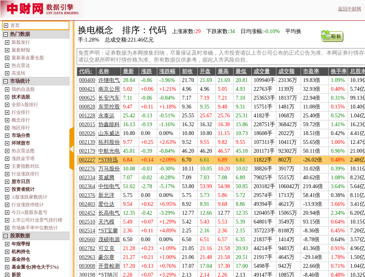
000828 (87, 107)
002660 (87, 239)
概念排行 (21, 120)
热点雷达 (21, 65)
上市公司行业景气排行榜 (37, 220)
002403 (87, 204)
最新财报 (21, 50)
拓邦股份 (109, 142)
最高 (223, 71)
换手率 (339, 71)
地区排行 (21, 127)
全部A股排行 (25, 104)
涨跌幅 (167, 71)
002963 (87, 257)
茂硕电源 (109, 239)
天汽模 (106, 222)
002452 (87, 213)
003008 (87, 266)
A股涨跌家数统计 (29, 197)
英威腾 (106, 177)
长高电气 (109, 213)
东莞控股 (109, 107)
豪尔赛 (106, 257)
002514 (87, 231)
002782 (87, 248)
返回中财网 (349, 9)
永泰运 (106, 115)
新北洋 (106, 195)
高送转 (18, 73)
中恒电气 (109, 186)
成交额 (286, 71)
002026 (87, 133)
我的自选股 (23, 89)
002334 (87, 177)
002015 (87, 124)
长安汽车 (109, 98)
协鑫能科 (109, 124)
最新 (128, 71)
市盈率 (311, 71)
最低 (240, 71)
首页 (15, 25)
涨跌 (146, 71)
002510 (87, 222)
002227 (87, 160)
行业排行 (21, 112)
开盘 (205, 71)
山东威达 (109, 133)
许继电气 (109, 80)
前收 (187, 71)
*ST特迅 (108, 160)
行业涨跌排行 (25, 174)
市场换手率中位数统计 (35, 227)
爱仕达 (106, 204)
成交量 (262, 71)
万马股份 (109, 169)
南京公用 (109, 89)
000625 (87, 98)
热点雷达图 (23, 151)
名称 (103, 71)
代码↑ (86, 71)
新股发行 (21, 42)
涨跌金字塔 (23, 158)
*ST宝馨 (108, 231)
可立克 (106, 248)
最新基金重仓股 (28, 57)
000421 (87, 89)
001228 (87, 115)
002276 (87, 169)
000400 (87, 80)
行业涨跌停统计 (28, 204)
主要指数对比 (25, 166)
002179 (87, 151)
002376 (87, 195)
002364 (87, 186)
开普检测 (109, 266)
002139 (87, 142)
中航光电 (109, 151)
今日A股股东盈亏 (29, 212)
